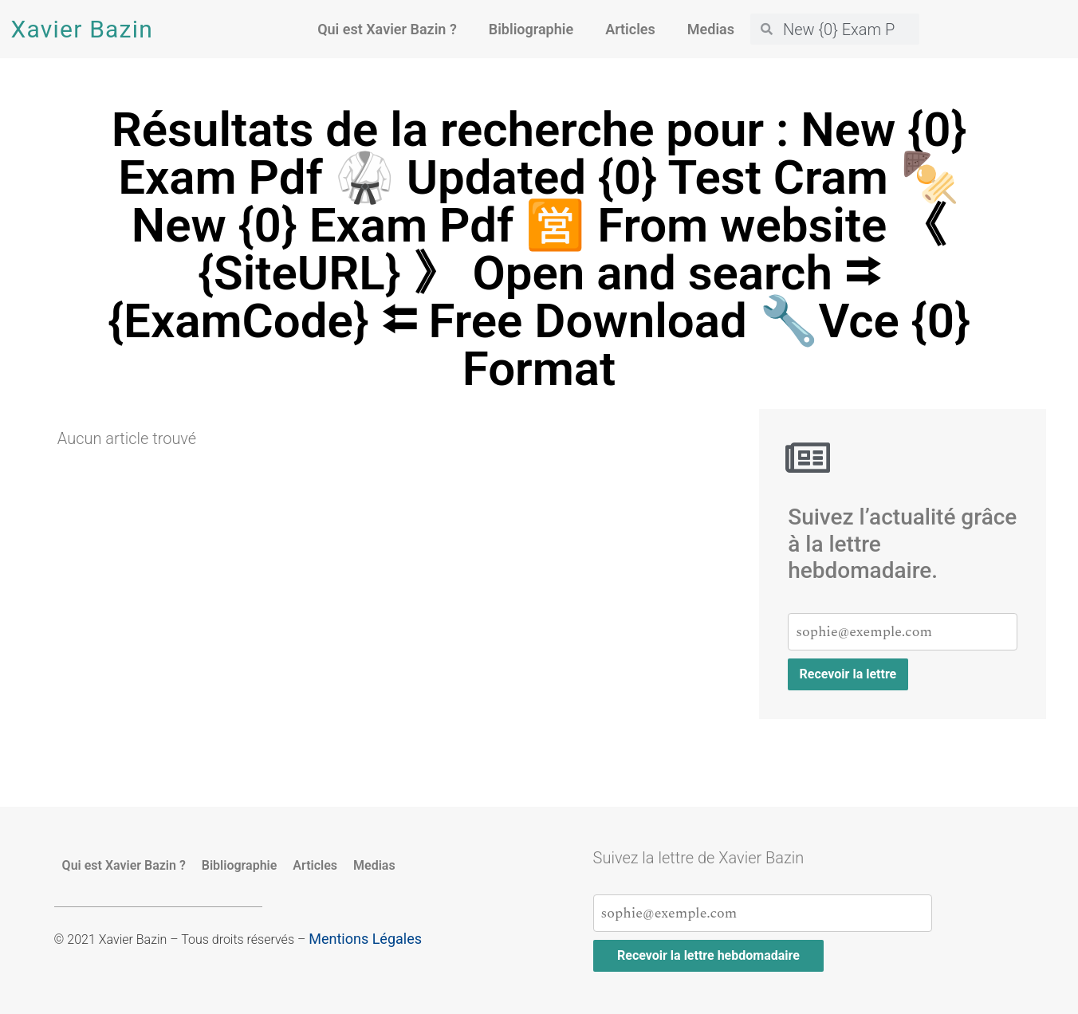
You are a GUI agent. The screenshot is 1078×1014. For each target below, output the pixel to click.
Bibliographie (531, 29)
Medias (710, 29)
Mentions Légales (365, 938)
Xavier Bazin (82, 29)
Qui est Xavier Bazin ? (387, 29)
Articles (630, 29)
